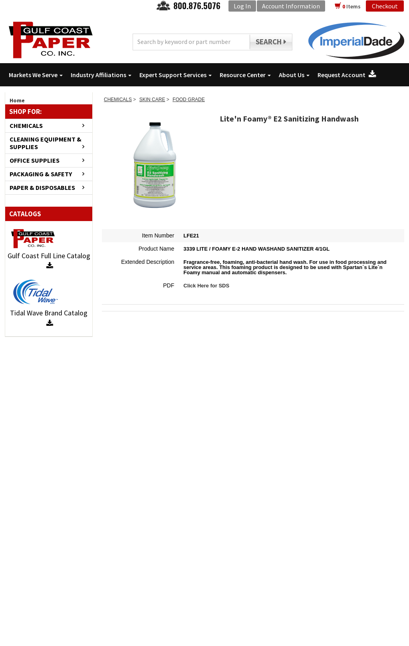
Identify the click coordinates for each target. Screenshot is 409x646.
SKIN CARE (152, 99)
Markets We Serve (36, 75)
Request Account (347, 75)
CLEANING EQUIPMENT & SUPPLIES (45, 143)
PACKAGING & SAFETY (41, 174)
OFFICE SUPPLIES (35, 160)
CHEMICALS (26, 126)
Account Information (291, 6)
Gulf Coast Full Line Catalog (49, 260)
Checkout (385, 6)
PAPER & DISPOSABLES (42, 187)
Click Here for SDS (206, 286)
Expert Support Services (175, 75)
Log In (242, 6)
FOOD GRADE (189, 99)
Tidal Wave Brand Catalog (48, 317)
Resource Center (245, 75)
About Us (294, 75)
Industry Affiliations (101, 75)
